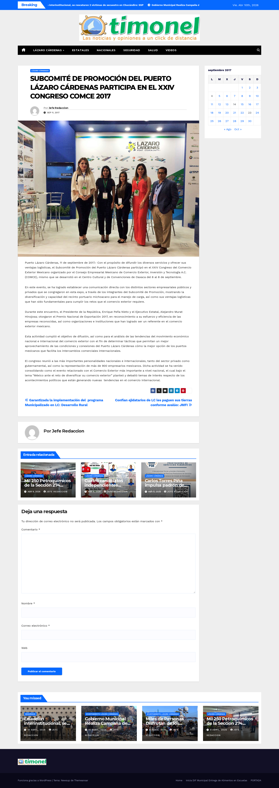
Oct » (238, 129)
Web (24, 648)
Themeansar (81, 780)
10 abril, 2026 (37, 730)
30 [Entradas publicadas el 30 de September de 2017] (249, 121)
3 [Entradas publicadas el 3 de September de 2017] (257, 87)
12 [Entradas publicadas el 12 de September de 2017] (219, 104)
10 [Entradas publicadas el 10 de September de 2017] (257, 96)
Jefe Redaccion (58, 108)
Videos (171, 50)
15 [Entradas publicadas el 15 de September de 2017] (242, 104)
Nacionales (106, 50)
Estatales (80, 50)
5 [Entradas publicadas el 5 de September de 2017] (219, 96)
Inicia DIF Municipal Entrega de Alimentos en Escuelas (216, 780)
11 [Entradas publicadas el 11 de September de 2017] (212, 104)
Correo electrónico (35, 625)
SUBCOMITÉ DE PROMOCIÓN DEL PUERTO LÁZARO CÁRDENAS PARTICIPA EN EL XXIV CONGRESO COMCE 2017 (102, 87)
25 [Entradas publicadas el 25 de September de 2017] (212, 121)
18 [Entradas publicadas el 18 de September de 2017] (211, 112)
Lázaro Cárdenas (48, 50)
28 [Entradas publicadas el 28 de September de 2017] (234, 121)
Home (179, 780)
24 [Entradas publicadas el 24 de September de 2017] (257, 112)
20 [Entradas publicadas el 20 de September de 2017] (227, 112)
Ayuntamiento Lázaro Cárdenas (102, 714)
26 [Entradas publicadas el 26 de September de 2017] (219, 121)
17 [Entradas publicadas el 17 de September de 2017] (257, 104)
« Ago (227, 129)
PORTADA (256, 780)
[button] (258, 50)
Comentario (30, 529)
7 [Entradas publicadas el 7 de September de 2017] (234, 96)
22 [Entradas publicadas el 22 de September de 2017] (242, 112)
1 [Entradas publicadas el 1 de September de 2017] (242, 87)
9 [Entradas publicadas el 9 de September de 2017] (250, 96)
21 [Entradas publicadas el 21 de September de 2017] (234, 112)
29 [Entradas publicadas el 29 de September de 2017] (242, 121)
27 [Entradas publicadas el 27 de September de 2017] (227, 121)
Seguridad (131, 50)
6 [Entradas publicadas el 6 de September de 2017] (227, 96)
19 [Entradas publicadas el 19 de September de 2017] (219, 112)
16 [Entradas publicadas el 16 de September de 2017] (249, 104)
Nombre (28, 603)
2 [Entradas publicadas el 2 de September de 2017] (250, 87)
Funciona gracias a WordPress (35, 780)
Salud (153, 50)
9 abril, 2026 (158, 730)
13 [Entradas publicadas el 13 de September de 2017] (227, 104)
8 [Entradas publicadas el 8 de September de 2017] (242, 96)
